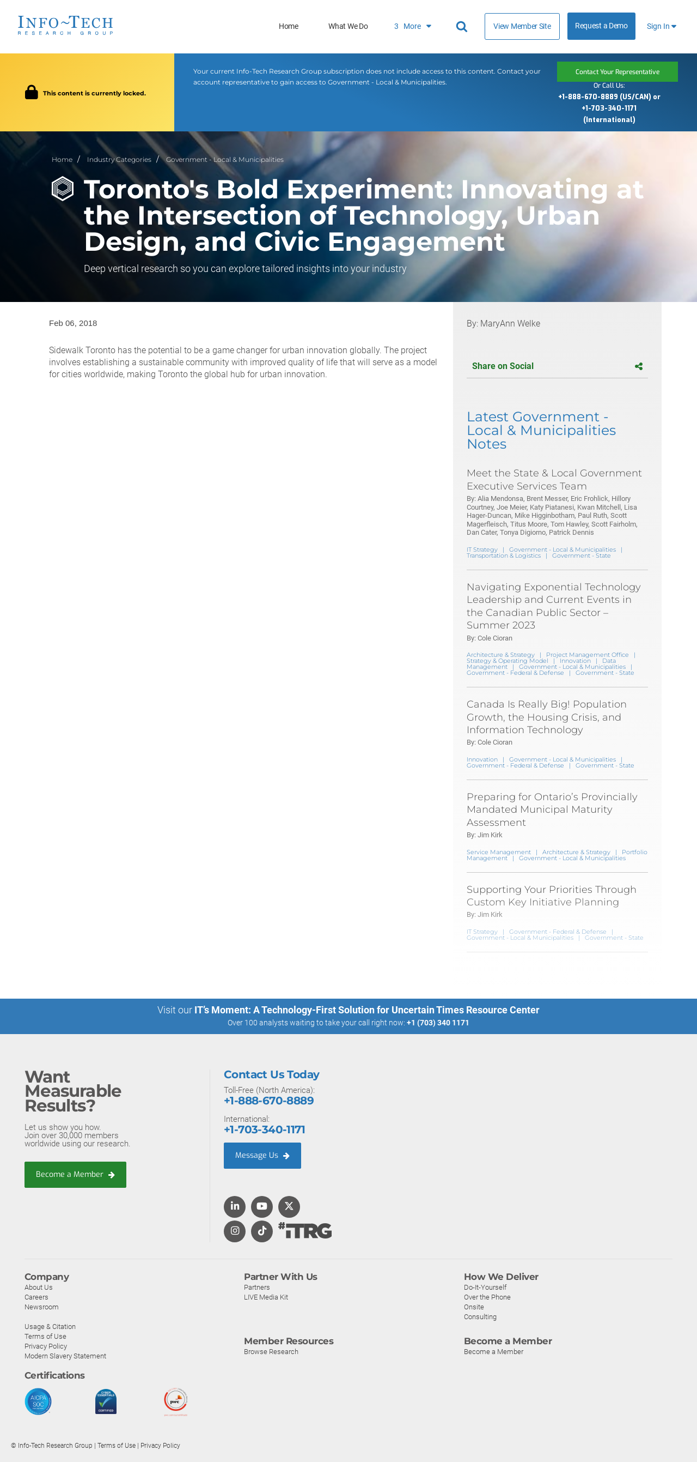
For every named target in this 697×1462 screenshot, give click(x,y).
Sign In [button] (661, 26)
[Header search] (463, 26)
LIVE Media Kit (266, 1297)
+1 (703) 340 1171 (438, 1022)
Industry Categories (119, 159)
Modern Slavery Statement (65, 1356)
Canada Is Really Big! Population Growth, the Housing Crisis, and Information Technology (547, 717)
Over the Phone (487, 1297)
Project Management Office (587, 654)
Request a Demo (601, 26)
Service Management (499, 851)
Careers (36, 1297)
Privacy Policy (46, 1346)
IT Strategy (482, 549)
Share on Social (557, 366)
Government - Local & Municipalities (225, 159)
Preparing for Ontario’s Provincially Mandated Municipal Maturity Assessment (552, 809)
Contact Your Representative (617, 71)
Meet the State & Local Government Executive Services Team (554, 479)
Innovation (575, 660)
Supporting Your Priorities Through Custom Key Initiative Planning (552, 895)
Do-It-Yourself (485, 1287)
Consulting (480, 1317)
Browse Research (271, 1352)
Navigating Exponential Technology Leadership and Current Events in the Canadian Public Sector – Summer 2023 (554, 606)
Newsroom (42, 1307)
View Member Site (522, 26)
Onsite (474, 1307)
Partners (257, 1287)
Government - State (581, 555)
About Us (39, 1287)
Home (288, 26)
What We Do (348, 26)
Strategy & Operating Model (507, 660)
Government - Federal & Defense (515, 672)
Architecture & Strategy (501, 654)
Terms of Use (45, 1336)
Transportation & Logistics (504, 555)
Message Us (263, 1155)
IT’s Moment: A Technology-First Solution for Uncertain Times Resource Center (367, 1010)
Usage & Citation (50, 1326)
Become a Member (77, 1174)
